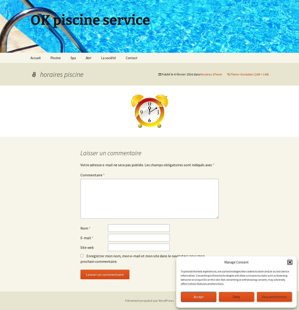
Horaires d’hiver (211, 74)
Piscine (55, 58)
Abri (88, 58)
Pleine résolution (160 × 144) (249, 74)
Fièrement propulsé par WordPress (149, 301)
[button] (290, 262)
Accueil (35, 58)
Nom (85, 228)
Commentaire (92, 175)
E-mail (86, 237)
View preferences (274, 297)
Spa (73, 58)
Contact (131, 58)
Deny (236, 297)
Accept (199, 297)
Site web (87, 247)
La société (108, 58)
